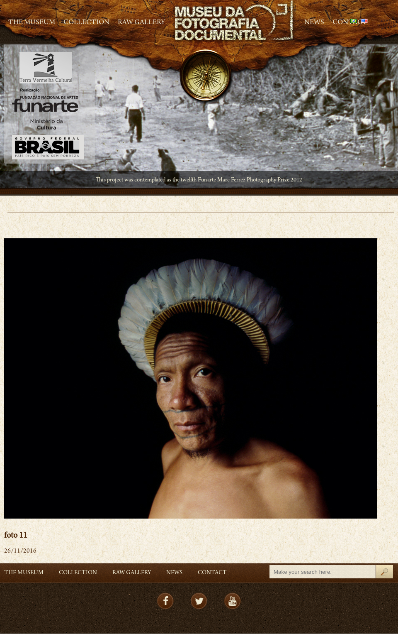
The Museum (31, 23)
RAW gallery (141, 23)
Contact (212, 573)
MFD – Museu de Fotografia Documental (234, 21)
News (314, 23)
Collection (86, 23)
